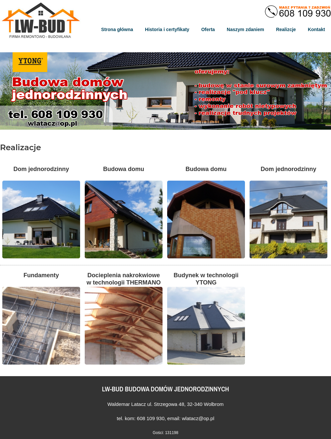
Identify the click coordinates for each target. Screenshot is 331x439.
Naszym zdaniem (245, 29)
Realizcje (286, 29)
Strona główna (117, 29)
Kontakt (316, 29)
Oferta (208, 29)
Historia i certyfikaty (167, 29)
